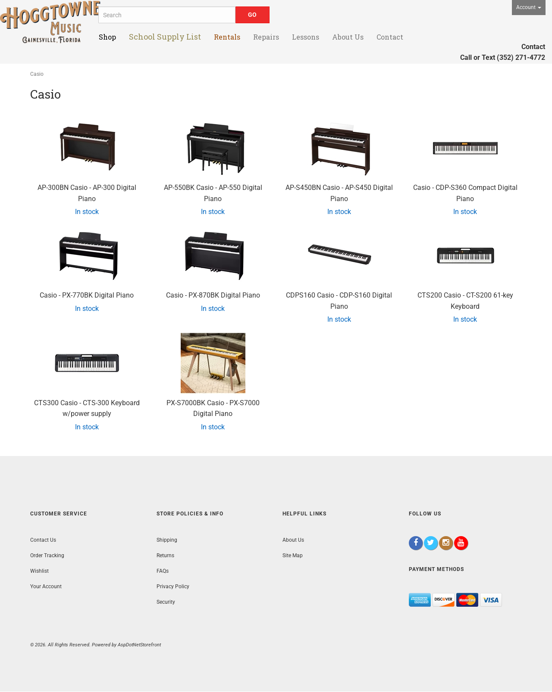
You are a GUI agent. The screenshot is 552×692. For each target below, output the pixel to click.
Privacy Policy (173, 586)
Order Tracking (47, 555)
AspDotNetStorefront (139, 645)
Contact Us (43, 540)
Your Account (46, 586)
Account (528, 7)
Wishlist (39, 571)
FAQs (163, 571)
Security (166, 602)
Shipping (167, 540)
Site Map (292, 555)
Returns (165, 555)
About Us (293, 540)
